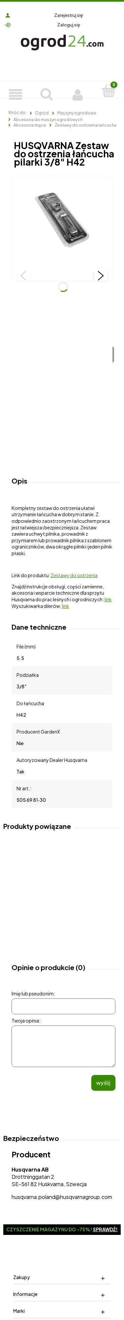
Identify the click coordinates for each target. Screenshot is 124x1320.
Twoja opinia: (26, 1020)
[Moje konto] (77, 93)
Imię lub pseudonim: (33, 993)
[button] (23, 275)
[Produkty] (15, 93)
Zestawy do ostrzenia (74, 575)
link (108, 599)
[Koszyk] (108, 90)
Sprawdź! (105, 1229)
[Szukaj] (46, 93)
